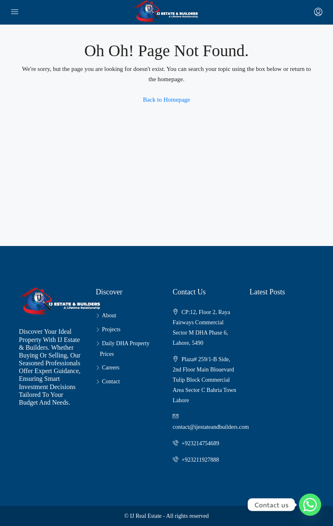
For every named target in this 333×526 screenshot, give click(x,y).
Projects (111, 329)
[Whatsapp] (310, 505)
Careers (111, 367)
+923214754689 (200, 443)
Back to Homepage (166, 99)
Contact (111, 381)
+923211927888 (200, 460)
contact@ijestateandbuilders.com (211, 427)
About (109, 315)
